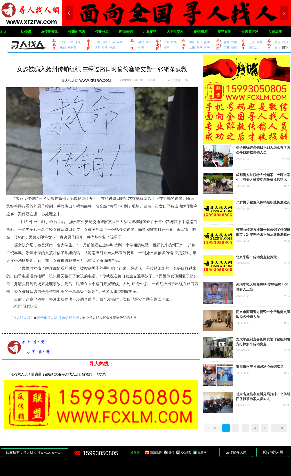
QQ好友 (186, 452)
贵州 (207, 42)
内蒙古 (71, 47)
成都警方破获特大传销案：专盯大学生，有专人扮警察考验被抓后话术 (263, 177)
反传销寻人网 (47, 318)
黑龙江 (253, 47)
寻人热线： (101, 363)
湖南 (148, 42)
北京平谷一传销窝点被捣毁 (256, 257)
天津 (70, 42)
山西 (63, 47)
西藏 (199, 47)
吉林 (259, 42)
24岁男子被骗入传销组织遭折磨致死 (263, 202)
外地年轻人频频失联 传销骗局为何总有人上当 (262, 287)
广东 (167, 42)
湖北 (141, 42)
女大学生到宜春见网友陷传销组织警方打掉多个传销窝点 (263, 342)
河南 (141, 47)
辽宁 (252, 42)
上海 (97, 42)
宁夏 (226, 47)
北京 (63, 42)
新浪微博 (156, 452)
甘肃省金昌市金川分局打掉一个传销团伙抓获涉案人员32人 (263, 396)
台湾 (278, 47)
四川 (199, 42)
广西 (174, 42)
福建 (112, 47)
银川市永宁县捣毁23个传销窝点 (259, 367)
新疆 (234, 47)
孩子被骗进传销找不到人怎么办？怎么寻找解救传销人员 (263, 150)
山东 (105, 42)
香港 (278, 42)
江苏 (112, 42)
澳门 (285, 42)
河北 (78, 42)
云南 (192, 47)
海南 (167, 47)
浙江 (105, 47)
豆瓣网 (202, 452)
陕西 (226, 42)
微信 (171, 452)
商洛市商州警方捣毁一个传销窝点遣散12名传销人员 (263, 314)
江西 (97, 47)
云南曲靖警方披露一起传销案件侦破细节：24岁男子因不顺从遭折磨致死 (263, 232)
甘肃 (234, 42)
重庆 (192, 42)
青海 (207, 47)
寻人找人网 (21, 318)
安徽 (119, 42)
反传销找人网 (68, 318)
